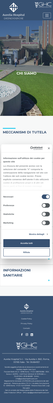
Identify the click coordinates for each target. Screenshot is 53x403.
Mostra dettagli (36, 234)
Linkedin (32, 335)
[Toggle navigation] (47, 15)
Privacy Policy (26, 323)
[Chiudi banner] (49, 148)
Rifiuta (26, 252)
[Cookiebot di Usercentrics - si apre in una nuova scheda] (32, 148)
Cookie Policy (26, 319)
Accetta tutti (26, 243)
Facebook (22, 335)
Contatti (26, 328)
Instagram (27, 335)
